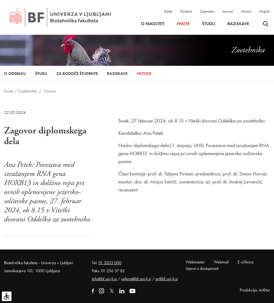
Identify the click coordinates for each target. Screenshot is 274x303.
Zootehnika (27, 91)
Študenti (186, 11)
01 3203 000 (109, 263)
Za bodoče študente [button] (77, 73)
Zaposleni (207, 11)
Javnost (228, 11)
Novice (144, 73)
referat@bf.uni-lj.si (136, 279)
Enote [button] (183, 23)
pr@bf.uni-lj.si (166, 279)
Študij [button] (208, 23)
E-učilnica (245, 262)
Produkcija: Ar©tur (255, 290)
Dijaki (168, 11)
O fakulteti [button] (153, 23)
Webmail (221, 262)
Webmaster (195, 262)
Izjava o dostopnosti (202, 268)
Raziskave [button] (238, 23)
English (265, 11)
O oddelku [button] (15, 73)
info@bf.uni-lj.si (104, 279)
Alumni (246, 11)
